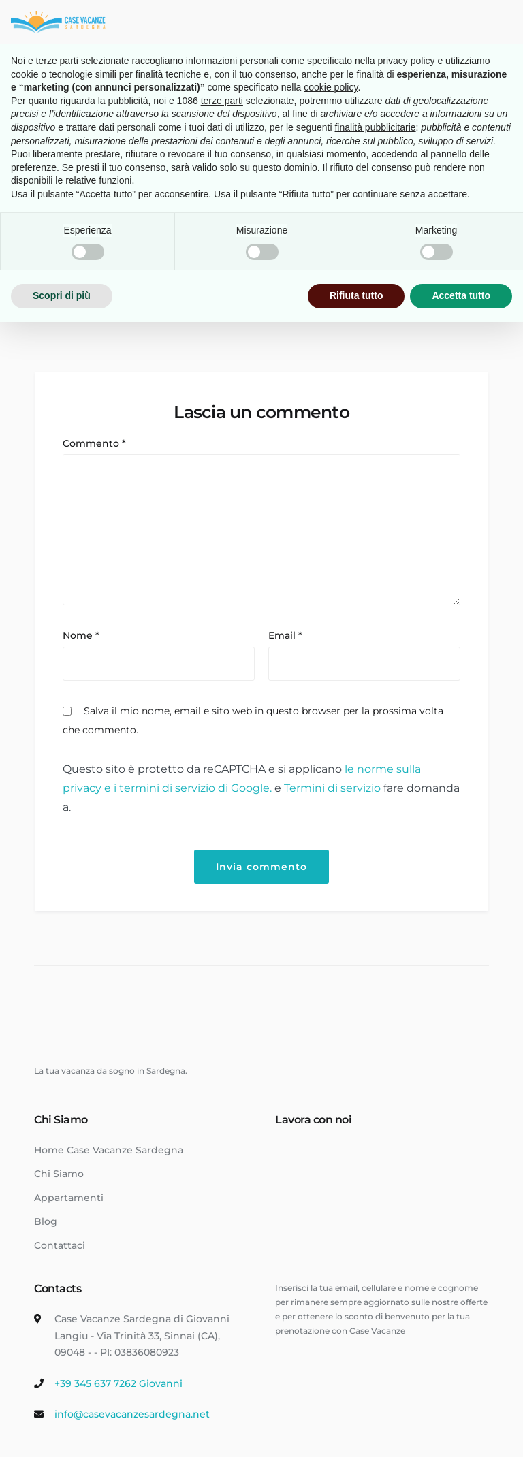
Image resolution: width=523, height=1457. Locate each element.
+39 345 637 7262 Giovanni (118, 1383)
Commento (94, 443)
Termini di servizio (333, 788)
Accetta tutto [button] (461, 295)
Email (285, 635)
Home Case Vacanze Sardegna (108, 1150)
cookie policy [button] (331, 87)
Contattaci (59, 1245)
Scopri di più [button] (62, 295)
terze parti (222, 100)
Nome (81, 635)
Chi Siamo (59, 1174)
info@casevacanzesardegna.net (132, 1414)
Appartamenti (69, 1197)
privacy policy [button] (406, 60)
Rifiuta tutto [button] (356, 295)
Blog (45, 1221)
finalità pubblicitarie (374, 127)
